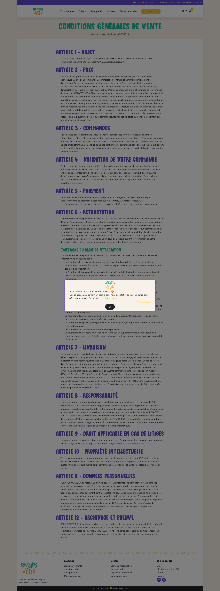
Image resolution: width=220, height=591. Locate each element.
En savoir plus (144, 302)
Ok (110, 306)
